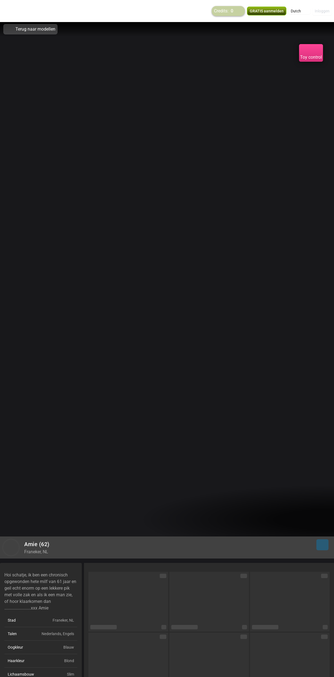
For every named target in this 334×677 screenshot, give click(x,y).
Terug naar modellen (30, 29)
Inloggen (322, 11)
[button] (299, 11)
